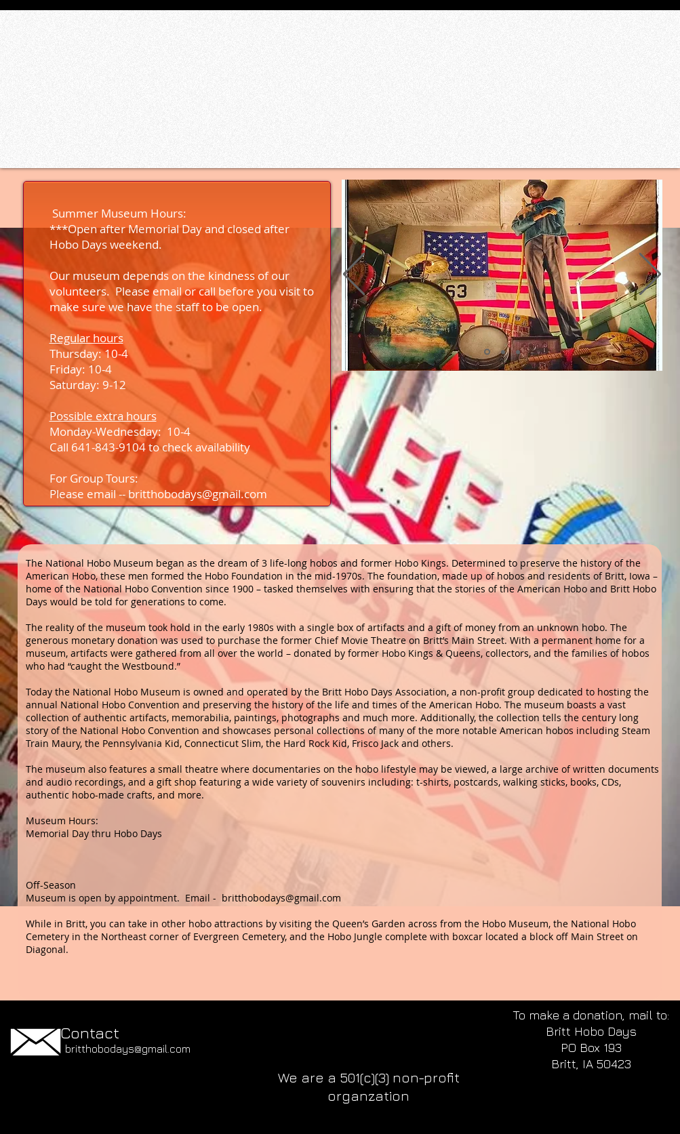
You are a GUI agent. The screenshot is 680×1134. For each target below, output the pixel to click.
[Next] (650, 275)
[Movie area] (518, 352)
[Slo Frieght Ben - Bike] (503, 352)
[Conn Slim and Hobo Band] (487, 352)
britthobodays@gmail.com (197, 494)
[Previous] (354, 275)
